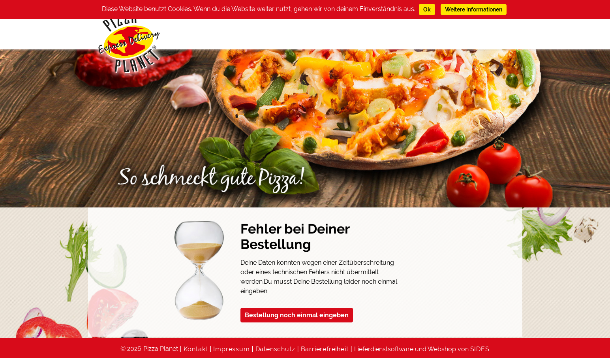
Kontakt (196, 349)
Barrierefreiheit (325, 349)
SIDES (480, 349)
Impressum (231, 349)
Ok (427, 9)
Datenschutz (275, 349)
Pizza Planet (160, 348)
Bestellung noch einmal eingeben (297, 315)
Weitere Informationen (473, 9)
